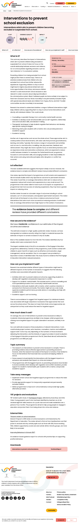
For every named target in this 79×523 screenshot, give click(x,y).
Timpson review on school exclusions (22, 416)
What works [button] (35, 6)
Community (51, 510)
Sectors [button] (27, 6)
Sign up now (51, 477)
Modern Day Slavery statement (66, 494)
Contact (52, 3)
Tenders (48, 499)
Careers (48, 494)
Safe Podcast (50, 497)
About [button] (72, 6)
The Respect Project (35, 398)
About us (49, 492)
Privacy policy (61, 492)
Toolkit (60, 3)
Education (55, 72)
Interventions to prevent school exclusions (25, 449)
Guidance (71, 3)
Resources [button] (65, 6)
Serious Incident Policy (64, 504)
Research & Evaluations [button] (54, 6)
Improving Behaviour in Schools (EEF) (22, 432)
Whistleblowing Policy (63, 497)
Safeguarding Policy (63, 502)
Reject (71, 520)
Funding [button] (43, 6)
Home (4, 10)
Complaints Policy (62, 499)
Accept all (61, 520)
